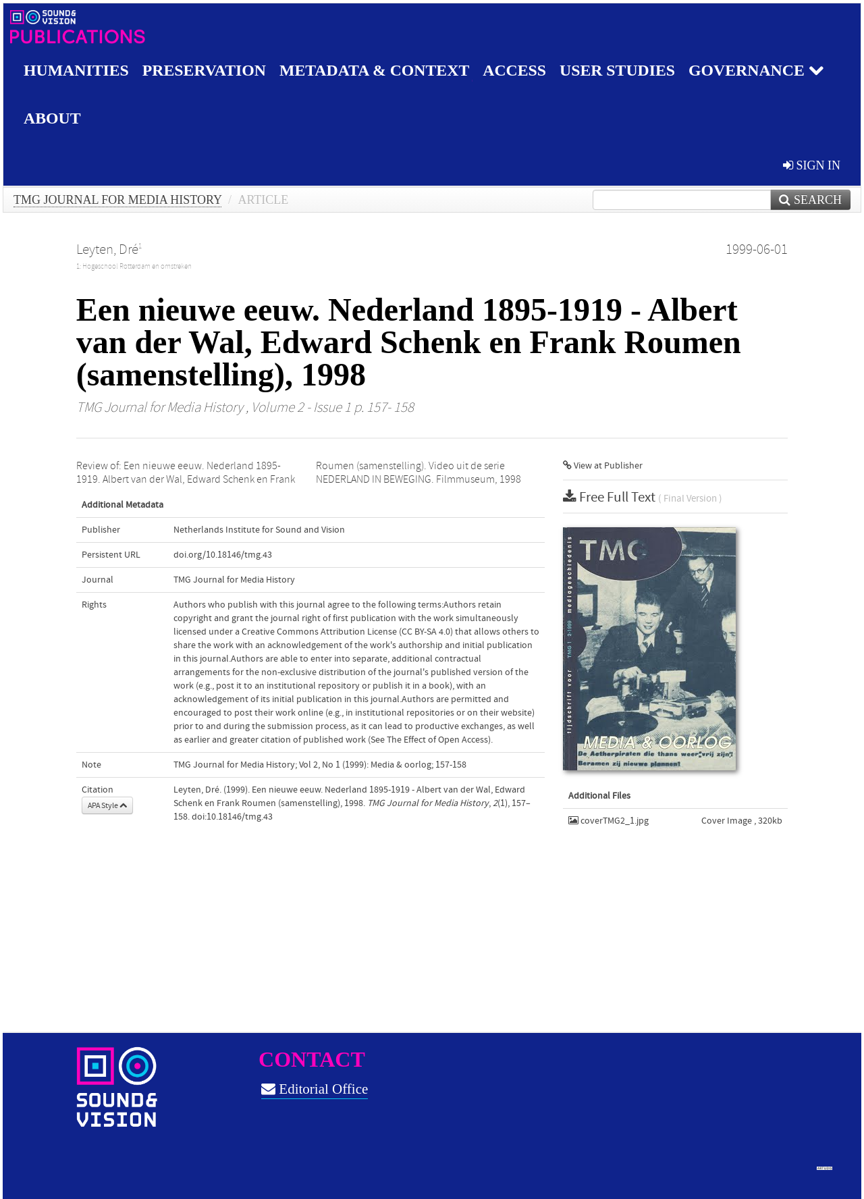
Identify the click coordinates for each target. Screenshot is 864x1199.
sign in (811, 165)
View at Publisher (603, 465)
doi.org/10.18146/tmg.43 (222, 555)
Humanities (77, 70)
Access (519, 70)
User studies (622, 70)
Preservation (205, 70)
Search (810, 200)
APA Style (107, 805)
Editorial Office (314, 1089)
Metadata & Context (377, 70)
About (52, 118)
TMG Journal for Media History (117, 200)
